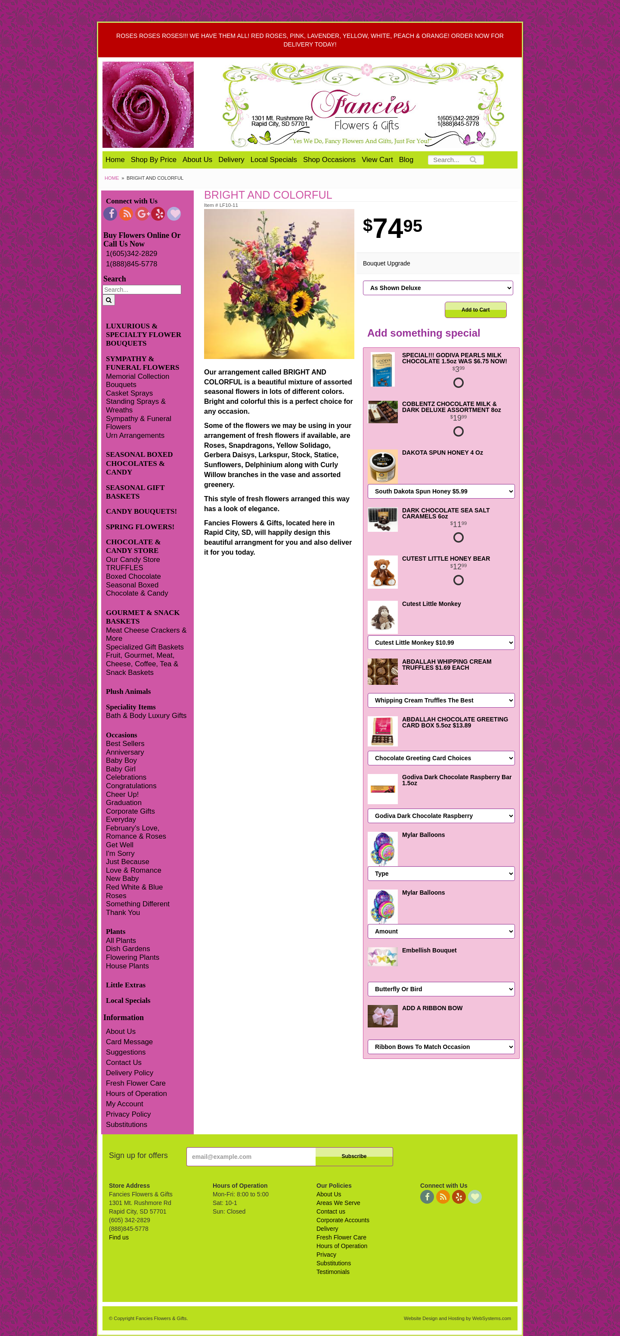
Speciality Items (131, 707)
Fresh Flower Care (136, 1083)
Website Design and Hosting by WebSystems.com (457, 1318)
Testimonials (333, 1271)
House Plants (127, 966)
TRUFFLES (124, 568)
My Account (124, 1104)
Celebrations (126, 777)
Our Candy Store (133, 560)
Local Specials (274, 160)
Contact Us (124, 1062)
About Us (197, 160)
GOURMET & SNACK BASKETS (143, 617)
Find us (119, 1237)
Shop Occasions (329, 160)
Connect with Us (132, 201)
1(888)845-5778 (131, 264)
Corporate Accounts (342, 1220)
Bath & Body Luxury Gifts (146, 716)
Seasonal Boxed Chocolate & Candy (137, 589)
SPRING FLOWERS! (140, 527)
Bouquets (121, 385)
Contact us (330, 1211)
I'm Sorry (120, 853)
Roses (116, 896)
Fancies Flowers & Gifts (365, 105)
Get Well (119, 845)
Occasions (121, 735)
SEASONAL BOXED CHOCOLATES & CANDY (139, 463)
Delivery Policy (129, 1073)
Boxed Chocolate (133, 576)
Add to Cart (476, 310)
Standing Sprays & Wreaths (136, 405)
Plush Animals (128, 691)
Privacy (326, 1254)
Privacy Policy (128, 1114)
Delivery (231, 160)
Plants (115, 931)
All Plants (121, 940)
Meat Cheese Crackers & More (146, 634)
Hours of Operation (136, 1093)
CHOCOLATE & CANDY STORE (133, 546)
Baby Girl (121, 769)
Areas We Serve (338, 1202)
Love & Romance (133, 870)
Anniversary (125, 752)
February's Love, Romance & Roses (136, 832)
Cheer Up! (122, 794)
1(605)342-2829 (131, 254)
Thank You (123, 912)
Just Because (127, 862)
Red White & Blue (134, 887)
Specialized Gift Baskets (145, 647)
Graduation (124, 803)
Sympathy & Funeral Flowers (138, 423)
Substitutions (126, 1125)
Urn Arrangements (135, 435)
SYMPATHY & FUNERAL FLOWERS (143, 363)
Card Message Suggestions (129, 1047)
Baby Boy (121, 760)
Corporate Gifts (130, 811)
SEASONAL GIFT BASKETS (135, 492)
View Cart (377, 160)
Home (115, 160)
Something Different (138, 904)
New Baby (122, 878)
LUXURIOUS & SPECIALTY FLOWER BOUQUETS (143, 335)
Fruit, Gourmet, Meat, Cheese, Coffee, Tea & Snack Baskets (142, 663)
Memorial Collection (137, 376)
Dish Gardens (128, 949)
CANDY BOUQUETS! (141, 511)
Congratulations (131, 786)
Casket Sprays (129, 393)
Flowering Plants (132, 957)
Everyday (121, 819)
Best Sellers (125, 744)
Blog (406, 160)
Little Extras (126, 985)
